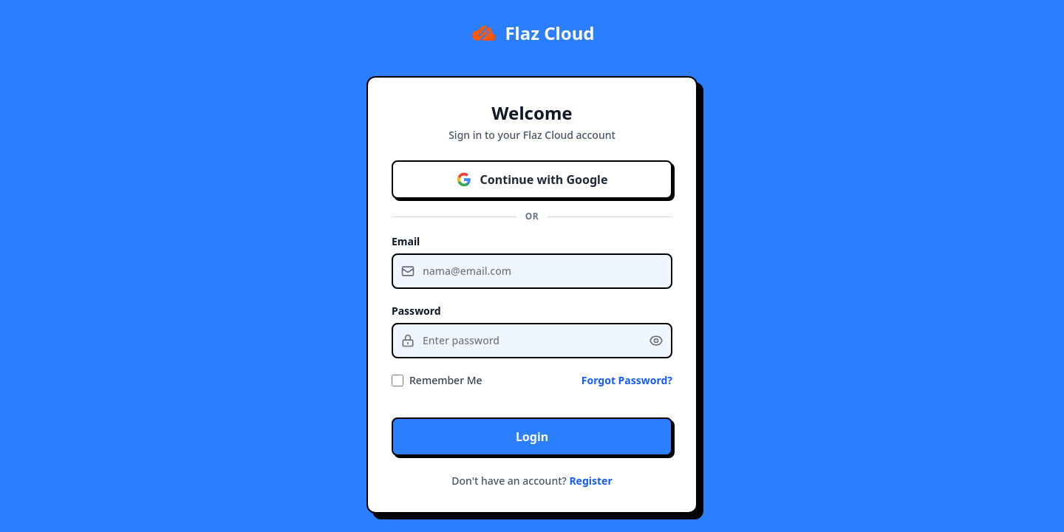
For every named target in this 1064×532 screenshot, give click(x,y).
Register (590, 481)
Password (416, 311)
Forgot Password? (627, 380)
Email (406, 241)
